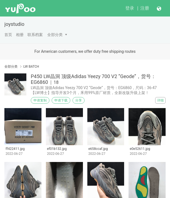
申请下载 (61, 100)
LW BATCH (31, 66)
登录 (129, 8)
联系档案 (35, 34)
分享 (78, 100)
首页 (8, 34)
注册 (144, 8)
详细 (160, 100)
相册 (20, 34)
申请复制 (40, 100)
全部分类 (55, 34)
